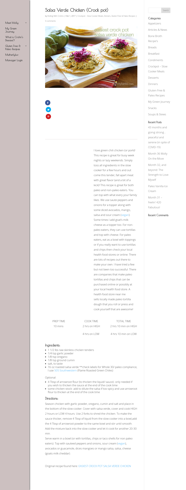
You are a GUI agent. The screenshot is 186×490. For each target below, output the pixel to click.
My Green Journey (11, 30)
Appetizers (154, 23)
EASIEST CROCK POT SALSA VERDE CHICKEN (105, 453)
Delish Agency (81, 485)
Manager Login (14, 60)
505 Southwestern (65, 357)
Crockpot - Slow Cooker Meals (90, 16)
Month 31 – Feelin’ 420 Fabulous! (155, 202)
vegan (125, 202)
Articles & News (157, 30)
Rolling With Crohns (56, 16)
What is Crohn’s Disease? (14, 39)
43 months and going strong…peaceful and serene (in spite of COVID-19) (159, 137)
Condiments (155, 60)
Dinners (107, 16)
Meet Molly (11, 22)
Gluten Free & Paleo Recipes (12, 47)
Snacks (152, 108)
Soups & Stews (157, 114)
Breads (152, 47)
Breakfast (154, 53)
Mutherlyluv (11, 54)
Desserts (153, 77)
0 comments (50, 21)
